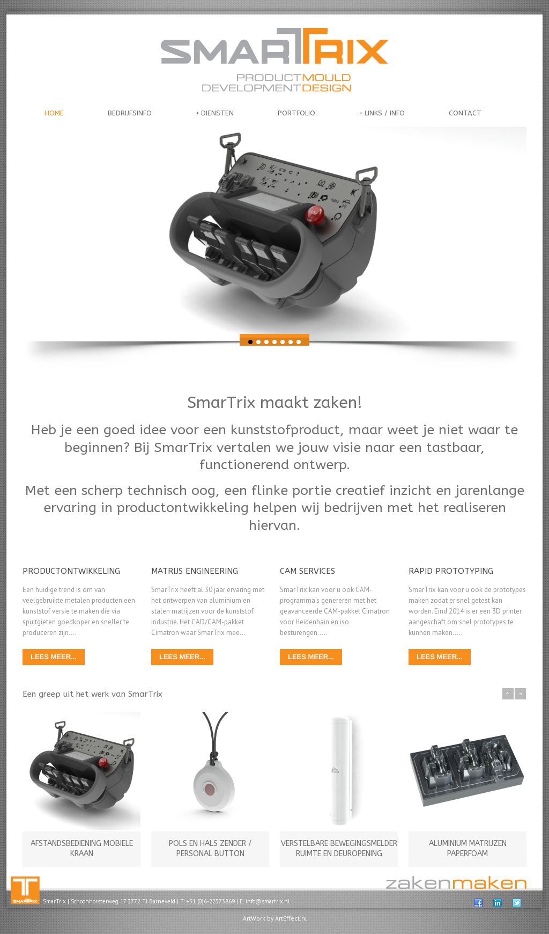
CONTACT (465, 113)
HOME (54, 113)
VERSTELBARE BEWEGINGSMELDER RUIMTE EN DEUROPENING (339, 848)
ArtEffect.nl (291, 918)
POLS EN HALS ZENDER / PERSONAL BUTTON (210, 848)
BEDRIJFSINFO (130, 113)
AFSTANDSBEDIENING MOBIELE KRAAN (82, 848)
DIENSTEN (215, 113)
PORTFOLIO (296, 113)
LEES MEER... (54, 657)
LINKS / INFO (382, 113)
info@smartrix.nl (268, 901)
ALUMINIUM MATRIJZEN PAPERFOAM (468, 848)
